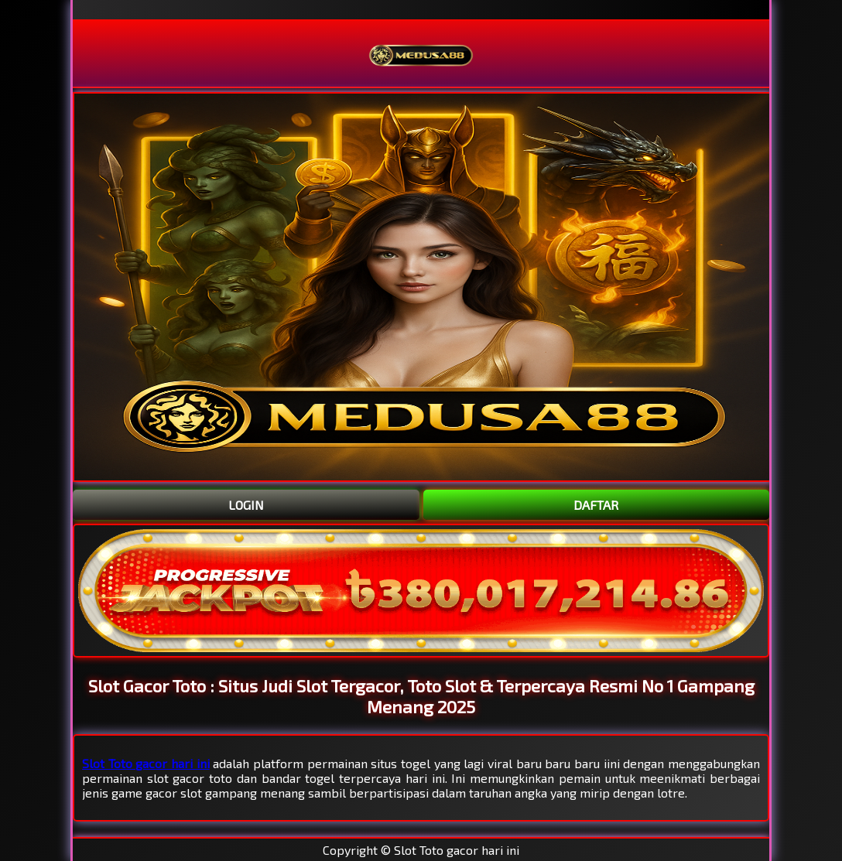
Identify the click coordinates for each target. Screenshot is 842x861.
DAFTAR (595, 504)
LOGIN (246, 504)
